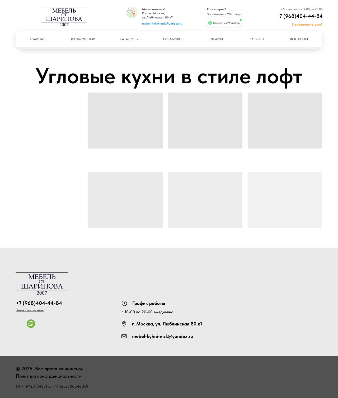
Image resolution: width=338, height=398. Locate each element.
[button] (307, 24)
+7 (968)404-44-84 (299, 16)
